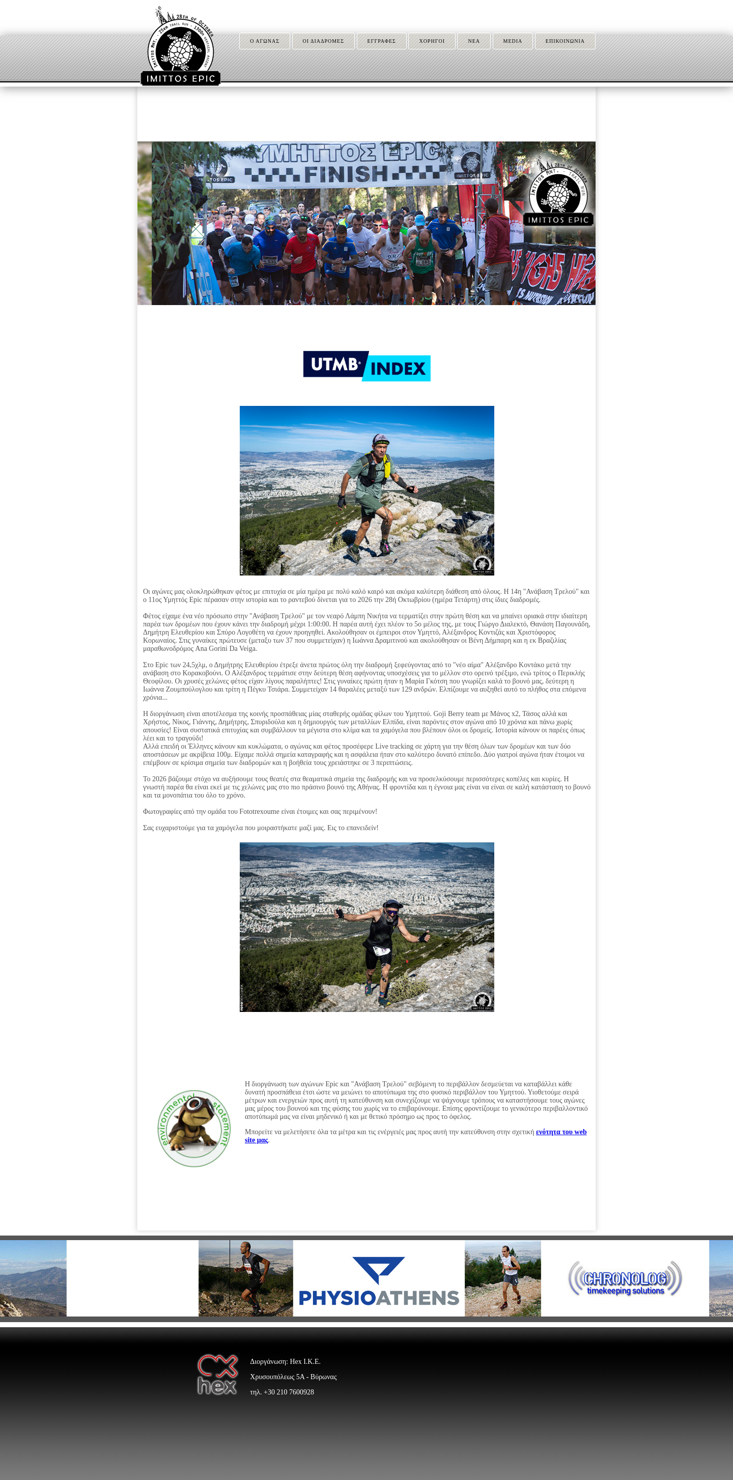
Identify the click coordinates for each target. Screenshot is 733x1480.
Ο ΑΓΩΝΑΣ (264, 41)
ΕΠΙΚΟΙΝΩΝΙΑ (565, 41)
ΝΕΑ (474, 41)
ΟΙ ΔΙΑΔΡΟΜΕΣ (324, 41)
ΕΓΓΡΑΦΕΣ (382, 41)
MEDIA (513, 41)
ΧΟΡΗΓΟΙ (432, 41)
